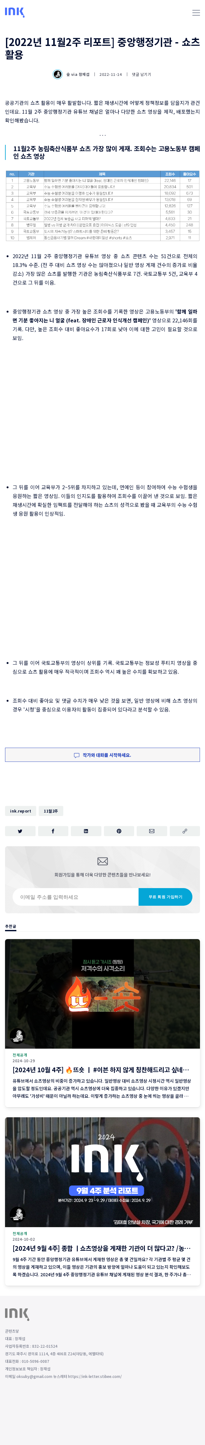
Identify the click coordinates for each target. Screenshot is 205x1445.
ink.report (20, 810)
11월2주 (51, 810)
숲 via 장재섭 (72, 74)
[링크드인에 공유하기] (86, 831)
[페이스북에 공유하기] (53, 831)
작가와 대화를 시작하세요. (102, 755)
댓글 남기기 (141, 74)
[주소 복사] (185, 831)
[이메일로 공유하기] (152, 831)
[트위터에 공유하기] (20, 831)
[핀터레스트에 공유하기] (119, 831)
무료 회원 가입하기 (165, 896)
